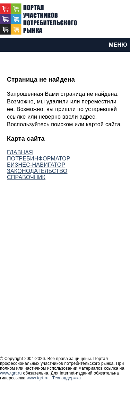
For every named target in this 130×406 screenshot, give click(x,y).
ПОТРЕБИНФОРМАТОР (38, 159)
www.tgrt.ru (11, 373)
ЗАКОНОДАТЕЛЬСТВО (37, 171)
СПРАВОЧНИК (26, 177)
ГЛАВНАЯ (20, 152)
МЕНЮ (118, 45)
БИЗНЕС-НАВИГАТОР (36, 165)
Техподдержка (66, 378)
